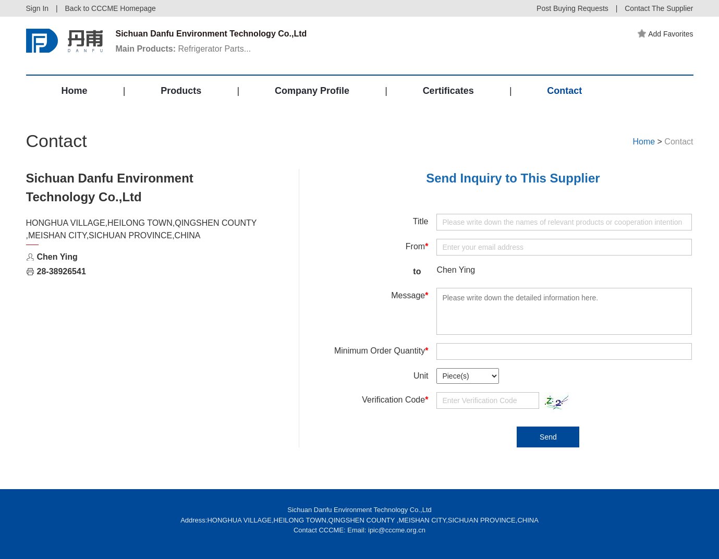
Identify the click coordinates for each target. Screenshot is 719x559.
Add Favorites (665, 34)
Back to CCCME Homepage (110, 8)
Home (75, 91)
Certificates (448, 91)
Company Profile (312, 91)
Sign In (37, 8)
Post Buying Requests (572, 8)
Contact (564, 91)
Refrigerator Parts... (183, 48)
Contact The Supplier (659, 8)
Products (181, 91)
